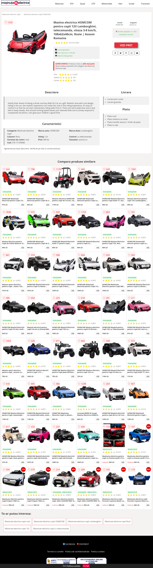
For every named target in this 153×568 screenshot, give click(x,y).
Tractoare (145, 3)
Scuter (131, 3)
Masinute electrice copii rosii (17, 521)
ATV (71, 3)
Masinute (59, 3)
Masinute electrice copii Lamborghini (84, 521)
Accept (86, 566)
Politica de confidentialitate (77, 551)
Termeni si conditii (55, 551)
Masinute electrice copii (11, 14)
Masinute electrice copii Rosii (118, 521)
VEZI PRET (126, 45)
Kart (120, 3)
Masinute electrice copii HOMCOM (37, 14)
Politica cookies (98, 551)
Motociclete (107, 3)
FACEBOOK (69, 544)
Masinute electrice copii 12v (17, 528)
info (22, 204)
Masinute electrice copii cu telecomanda (51, 528)
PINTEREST (83, 544)
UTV (93, 3)
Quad (82, 3)
